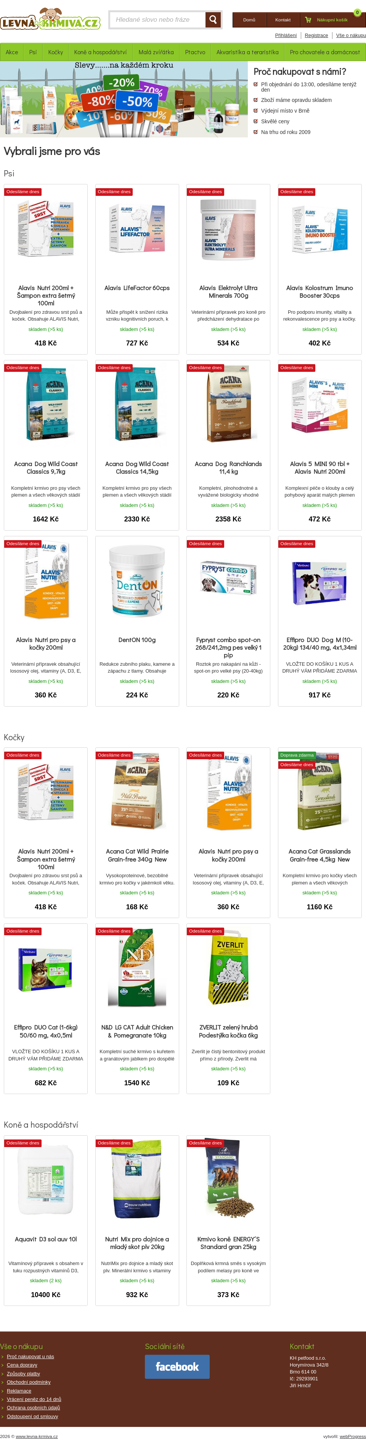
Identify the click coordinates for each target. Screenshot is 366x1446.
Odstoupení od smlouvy (32, 1416)
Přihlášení (286, 35)
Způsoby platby (23, 1374)
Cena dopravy (22, 1365)
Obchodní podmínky (29, 1382)
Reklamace (19, 1391)
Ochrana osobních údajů (33, 1407)
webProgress (353, 1436)
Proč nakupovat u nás (30, 1356)
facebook (177, 1367)
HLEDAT (213, 19)
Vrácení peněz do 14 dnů (34, 1399)
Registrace (316, 35)
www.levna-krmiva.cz (37, 1436)
